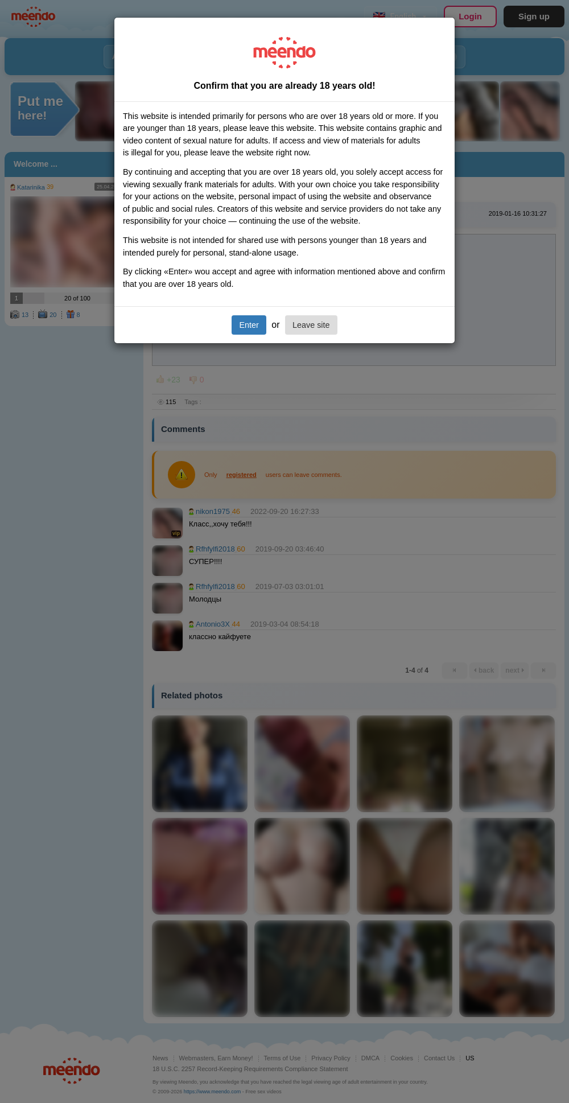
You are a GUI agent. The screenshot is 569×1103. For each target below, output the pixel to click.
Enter (248, 325)
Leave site (311, 325)
